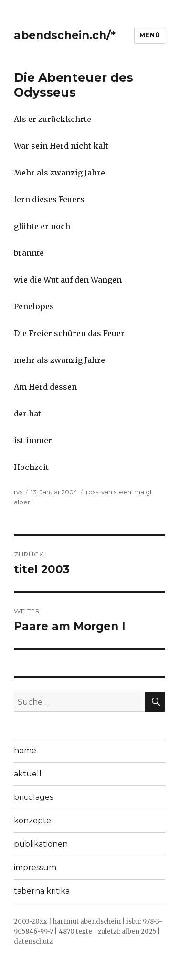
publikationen (41, 844)
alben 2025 (139, 931)
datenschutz (33, 942)
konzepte (32, 820)
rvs (18, 492)
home (25, 750)
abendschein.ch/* (65, 35)
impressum (35, 867)
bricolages (33, 797)
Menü (149, 35)
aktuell (28, 773)
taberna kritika (42, 890)
